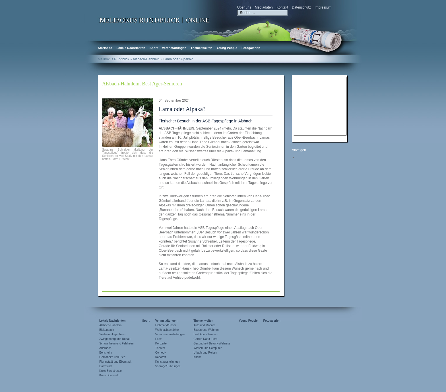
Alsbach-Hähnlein (120, 84)
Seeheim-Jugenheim (112, 334)
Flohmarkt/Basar (165, 325)
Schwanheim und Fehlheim (116, 343)
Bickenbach (106, 329)
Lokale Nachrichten (130, 48)
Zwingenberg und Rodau (115, 338)
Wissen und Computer (207, 348)
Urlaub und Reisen (205, 352)
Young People (226, 48)
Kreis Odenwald (109, 375)
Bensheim (105, 352)
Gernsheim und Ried (112, 357)
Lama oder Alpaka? (182, 109)
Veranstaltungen (174, 48)
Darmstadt (105, 366)
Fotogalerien (250, 48)
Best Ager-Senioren (162, 84)
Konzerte (161, 343)
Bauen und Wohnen (205, 329)
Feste (158, 338)
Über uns (244, 7)
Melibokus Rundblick (113, 59)
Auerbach (105, 348)
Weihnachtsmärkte (167, 329)
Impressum (323, 7)
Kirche (197, 357)
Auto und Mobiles (204, 325)
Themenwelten (201, 48)
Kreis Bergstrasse (110, 370)
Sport (154, 48)
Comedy (160, 352)
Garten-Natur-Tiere (205, 338)
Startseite (105, 48)
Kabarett (160, 357)
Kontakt (282, 7)
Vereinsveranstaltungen (170, 334)
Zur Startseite (154, 20)
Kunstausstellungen (167, 361)
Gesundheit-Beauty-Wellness (211, 343)
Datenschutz (301, 7)
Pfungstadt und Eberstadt (115, 361)
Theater (160, 348)
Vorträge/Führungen (168, 366)
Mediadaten (264, 7)
